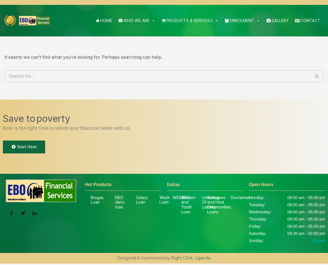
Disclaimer (240, 198)
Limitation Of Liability (210, 203)
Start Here (24, 147)
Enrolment (242, 20)
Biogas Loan (97, 201)
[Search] (157, 76)
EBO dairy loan (120, 203)
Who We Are (137, 20)
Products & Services (190, 20)
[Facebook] (11, 215)
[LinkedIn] (34, 215)
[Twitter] (23, 215)
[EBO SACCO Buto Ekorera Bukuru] (27, 20)
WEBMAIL (181, 198)
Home (104, 20)
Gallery (277, 20)
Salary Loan (142, 201)
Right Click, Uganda (191, 259)
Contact (307, 20)
